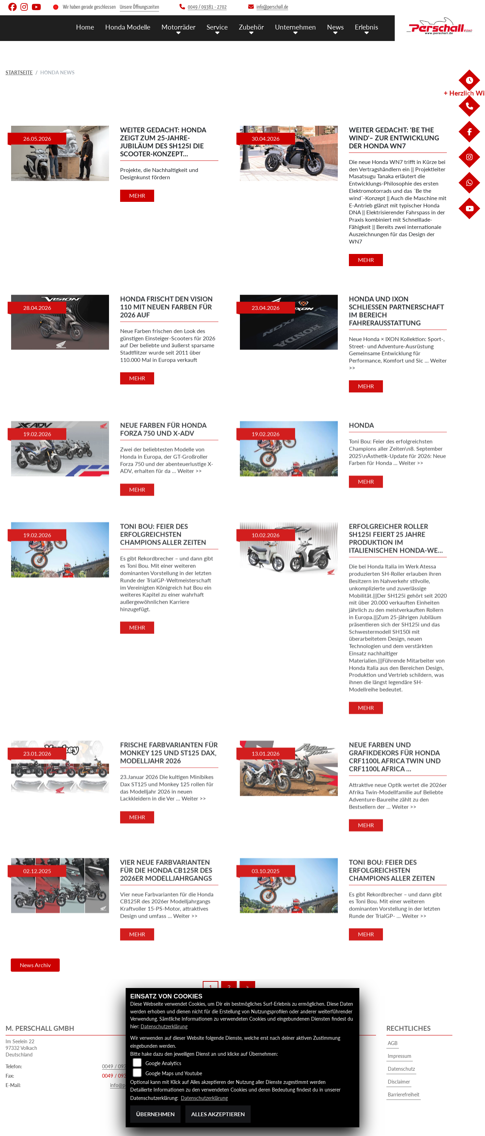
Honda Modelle (127, 27)
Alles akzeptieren (218, 1114)
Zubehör (251, 27)
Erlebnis (366, 27)
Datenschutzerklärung (164, 1026)
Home (85, 27)
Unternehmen (295, 27)
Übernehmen (155, 1114)
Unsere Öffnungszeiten (139, 7)
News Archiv (35, 965)
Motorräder (178, 27)
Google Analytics (163, 1063)
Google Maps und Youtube (173, 1073)
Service (217, 27)
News (335, 27)
